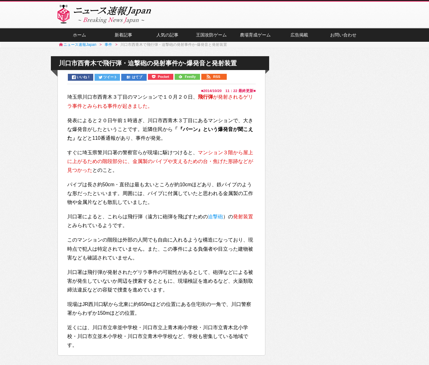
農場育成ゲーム (255, 34)
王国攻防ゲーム (211, 34)
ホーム (79, 34)
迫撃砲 (215, 216)
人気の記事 (167, 34)
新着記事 (123, 34)
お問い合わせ (343, 34)
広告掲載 (299, 34)
